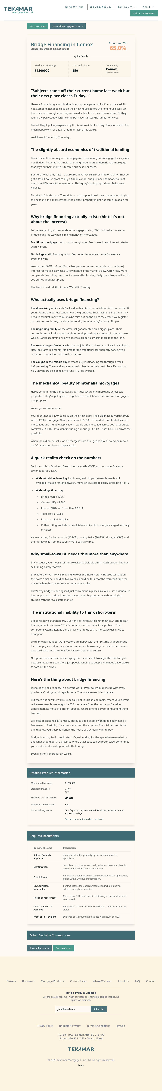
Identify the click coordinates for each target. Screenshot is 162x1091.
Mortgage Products (52, 981)
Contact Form (95, 1038)
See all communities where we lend (84, 819)
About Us (123, 981)
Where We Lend (74, 7)
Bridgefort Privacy (70, 1026)
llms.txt (120, 1026)
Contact (150, 981)
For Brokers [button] (127, 7)
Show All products (39, 948)
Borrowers (28, 981)
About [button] (148, 7)
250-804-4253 (76, 1038)
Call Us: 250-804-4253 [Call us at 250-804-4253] (144, 13)
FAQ (137, 981)
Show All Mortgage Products (67, 26)
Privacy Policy (45, 1026)
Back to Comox (38, 26)
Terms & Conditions (98, 1026)
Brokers (11, 981)
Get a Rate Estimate (100, 7)
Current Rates (78, 981)
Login (81, 1064)
